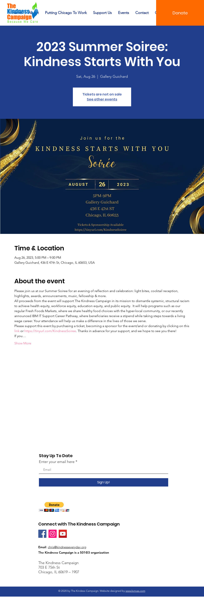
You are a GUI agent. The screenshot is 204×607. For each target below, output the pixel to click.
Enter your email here (57, 462)
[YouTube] (63, 534)
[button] (54, 507)
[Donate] (180, 13)
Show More (22, 343)
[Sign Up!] (103, 482)
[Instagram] (53, 534)
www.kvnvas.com (135, 590)
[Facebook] (42, 534)
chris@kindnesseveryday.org (67, 547)
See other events (102, 99)
